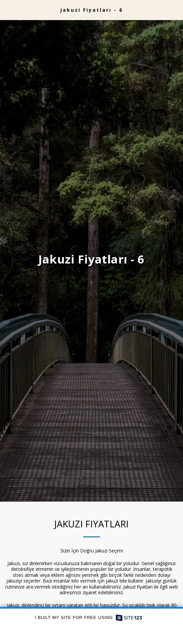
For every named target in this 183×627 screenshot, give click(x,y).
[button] (7, 9)
